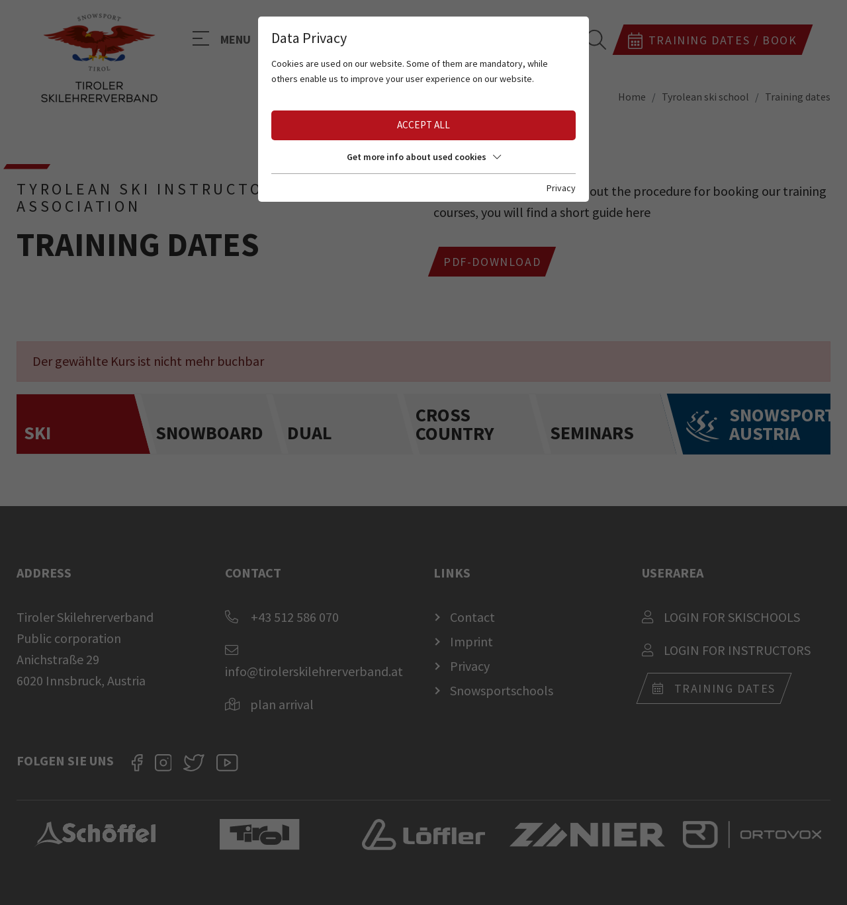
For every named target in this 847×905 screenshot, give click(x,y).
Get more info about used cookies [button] (424, 157)
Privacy (561, 188)
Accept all (423, 124)
